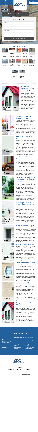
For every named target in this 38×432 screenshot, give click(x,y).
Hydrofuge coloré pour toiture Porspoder (29, 348)
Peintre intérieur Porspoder (5, 339)
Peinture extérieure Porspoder (17, 348)
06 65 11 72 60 (24, 370)
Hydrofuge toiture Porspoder (28, 345)
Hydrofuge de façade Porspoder (18, 341)
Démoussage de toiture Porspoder (18, 345)
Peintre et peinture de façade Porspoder (6, 346)
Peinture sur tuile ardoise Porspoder (19, 338)
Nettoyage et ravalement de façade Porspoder (30, 341)
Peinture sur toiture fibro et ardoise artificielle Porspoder (7, 343)
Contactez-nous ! (22, 14)
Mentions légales (26, 374)
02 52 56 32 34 (13, 370)
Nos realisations (8, 14)
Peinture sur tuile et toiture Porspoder (29, 338)
